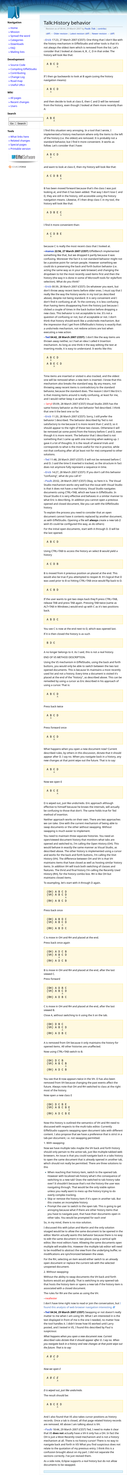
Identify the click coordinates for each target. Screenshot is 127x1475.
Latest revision (77, 33)
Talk (94, 28)
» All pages (15, 98)
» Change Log (17, 77)
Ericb (48, 40)
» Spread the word (19, 36)
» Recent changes (19, 102)
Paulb (87, 28)
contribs (102, 28)
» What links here (19, 136)
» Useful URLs (17, 85)
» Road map (16, 81)
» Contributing (17, 73)
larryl (49, 403)
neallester (51, 1298)
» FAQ (12, 48)
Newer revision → (101, 33)
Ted (47, 337)
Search (12, 113)
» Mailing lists (17, 52)
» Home (13, 28)
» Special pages (18, 144)
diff (48, 33)
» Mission (14, 32)
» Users (13, 106)
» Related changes (19, 140)
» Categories (16, 40)
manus (49, 251)
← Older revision (59, 33)
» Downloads (16, 44)
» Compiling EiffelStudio (23, 69)
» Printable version (20, 148)
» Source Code (17, 65)
